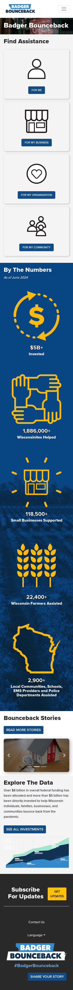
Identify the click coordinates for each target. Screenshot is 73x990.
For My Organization (36, 195)
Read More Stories (23, 730)
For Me (37, 90)
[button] (9, 755)
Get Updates (57, 894)
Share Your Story (47, 976)
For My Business (36, 142)
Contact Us (36, 922)
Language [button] (35, 935)
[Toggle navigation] (63, 9)
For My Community (36, 247)
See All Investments (24, 829)
